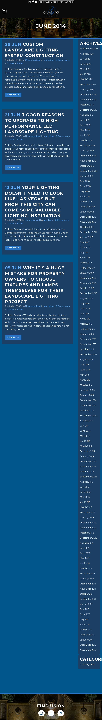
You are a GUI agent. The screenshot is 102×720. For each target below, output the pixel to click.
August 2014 (86, 420)
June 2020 (85, 64)
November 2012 (88, 527)
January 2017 (87, 273)
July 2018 (85, 181)
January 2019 (87, 150)
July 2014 (85, 426)
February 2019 (87, 145)
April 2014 (85, 441)
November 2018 (88, 161)
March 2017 (86, 263)
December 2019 (88, 94)
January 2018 (87, 212)
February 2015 (87, 390)
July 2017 (85, 242)
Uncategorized (32, 60)
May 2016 (84, 313)
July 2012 (85, 548)
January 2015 (86, 395)
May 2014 (84, 436)
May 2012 (84, 558)
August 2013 (86, 482)
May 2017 (84, 252)
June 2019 (85, 125)
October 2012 (87, 533)
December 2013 (88, 461)
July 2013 (85, 487)
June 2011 (85, 614)
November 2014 (88, 405)
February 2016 (87, 329)
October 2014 (87, 410)
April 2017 (85, 257)
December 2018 (88, 156)
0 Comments (63, 60)
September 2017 (88, 232)
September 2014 (88, 415)
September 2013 (88, 477)
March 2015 (86, 385)
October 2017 (87, 227)
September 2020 (89, 49)
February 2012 (87, 573)
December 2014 (88, 400)
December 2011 (88, 584)
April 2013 (85, 502)
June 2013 (85, 492)
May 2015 (84, 375)
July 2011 (84, 609)
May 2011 (84, 619)
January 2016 (86, 334)
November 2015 (88, 344)
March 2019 (86, 140)
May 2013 (84, 497)
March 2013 (86, 507)
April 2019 (85, 135)
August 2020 (87, 54)
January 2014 (87, 456)
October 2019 (87, 105)
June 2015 (85, 370)
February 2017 (87, 268)
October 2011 (86, 594)
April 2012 (85, 563)
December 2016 (88, 278)
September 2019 (88, 110)
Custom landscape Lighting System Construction (34, 50)
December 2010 (88, 645)
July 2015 (84, 364)
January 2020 (87, 89)
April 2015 (85, 380)
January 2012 (87, 578)
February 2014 (87, 451)
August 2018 (86, 176)
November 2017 (88, 222)
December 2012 (88, 522)
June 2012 (85, 553)
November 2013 (88, 466)
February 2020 (87, 84)
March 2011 (85, 629)
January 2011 (86, 640)
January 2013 (87, 517)
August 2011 (86, 604)
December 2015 (88, 339)
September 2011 (88, 599)
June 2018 (85, 186)
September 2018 (88, 171)
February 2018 (87, 206)
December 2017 (88, 217)
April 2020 (85, 74)
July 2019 (85, 120)
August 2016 (86, 298)
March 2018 (86, 201)
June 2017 (85, 247)
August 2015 (86, 359)
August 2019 (86, 115)
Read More (13, 95)
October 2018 (87, 166)
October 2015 (87, 349)
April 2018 (85, 196)
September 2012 (88, 538)
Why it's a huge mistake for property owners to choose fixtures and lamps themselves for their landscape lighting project (35, 284)
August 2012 (86, 543)
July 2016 (84, 303)
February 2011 (87, 635)
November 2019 (88, 99)
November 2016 (88, 283)
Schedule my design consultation (56, 2)
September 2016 (88, 293)
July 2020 (85, 59)
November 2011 (88, 589)
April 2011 (84, 624)
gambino (48, 60)
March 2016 (86, 324)
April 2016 (85, 319)
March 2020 (86, 79)
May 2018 (85, 191)
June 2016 (85, 308)
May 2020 (85, 69)
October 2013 (87, 471)
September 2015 (88, 354)
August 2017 (86, 237)
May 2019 (84, 130)
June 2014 (85, 431)
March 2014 (86, 446)
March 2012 (86, 568)
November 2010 (88, 650)
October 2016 (87, 288)
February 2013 (87, 512)
